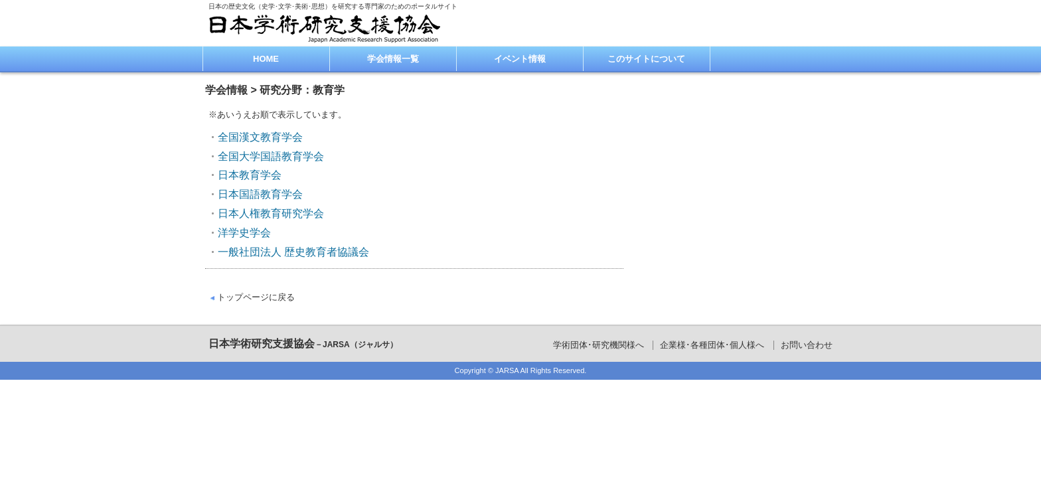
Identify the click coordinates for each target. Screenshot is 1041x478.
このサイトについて (646, 59)
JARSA (507, 370)
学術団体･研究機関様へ (598, 345)
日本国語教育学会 (260, 194)
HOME (266, 59)
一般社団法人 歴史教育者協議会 (293, 252)
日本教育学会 (249, 175)
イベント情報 (520, 59)
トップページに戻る (256, 297)
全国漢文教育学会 (260, 137)
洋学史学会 (244, 232)
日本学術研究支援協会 (303, 343)
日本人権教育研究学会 (271, 213)
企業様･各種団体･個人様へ (712, 345)
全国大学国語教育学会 (271, 156)
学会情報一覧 (393, 59)
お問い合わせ (807, 345)
